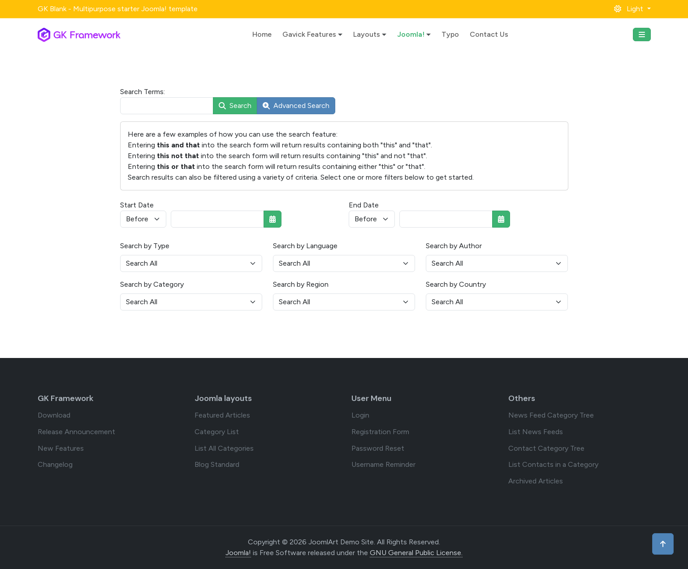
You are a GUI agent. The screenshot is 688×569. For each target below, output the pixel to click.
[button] (632, 8)
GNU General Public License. (416, 552)
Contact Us (489, 34)
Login (360, 415)
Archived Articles (535, 481)
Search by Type (144, 245)
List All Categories (224, 448)
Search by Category (152, 284)
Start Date (137, 205)
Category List (217, 431)
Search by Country (456, 284)
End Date (364, 205)
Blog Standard (217, 464)
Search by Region (301, 284)
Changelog (55, 464)
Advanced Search (296, 105)
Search (235, 105)
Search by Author (454, 245)
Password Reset (377, 448)
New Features (61, 448)
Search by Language (305, 245)
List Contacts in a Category (553, 464)
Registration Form (380, 431)
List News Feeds (535, 431)
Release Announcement (76, 431)
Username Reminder (383, 464)
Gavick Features (309, 34)
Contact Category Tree (546, 448)
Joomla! (410, 34)
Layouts (366, 34)
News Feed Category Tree (551, 415)
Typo (450, 34)
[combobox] (166, 105)
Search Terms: (142, 91)
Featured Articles (222, 415)
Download (54, 415)
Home (262, 34)
